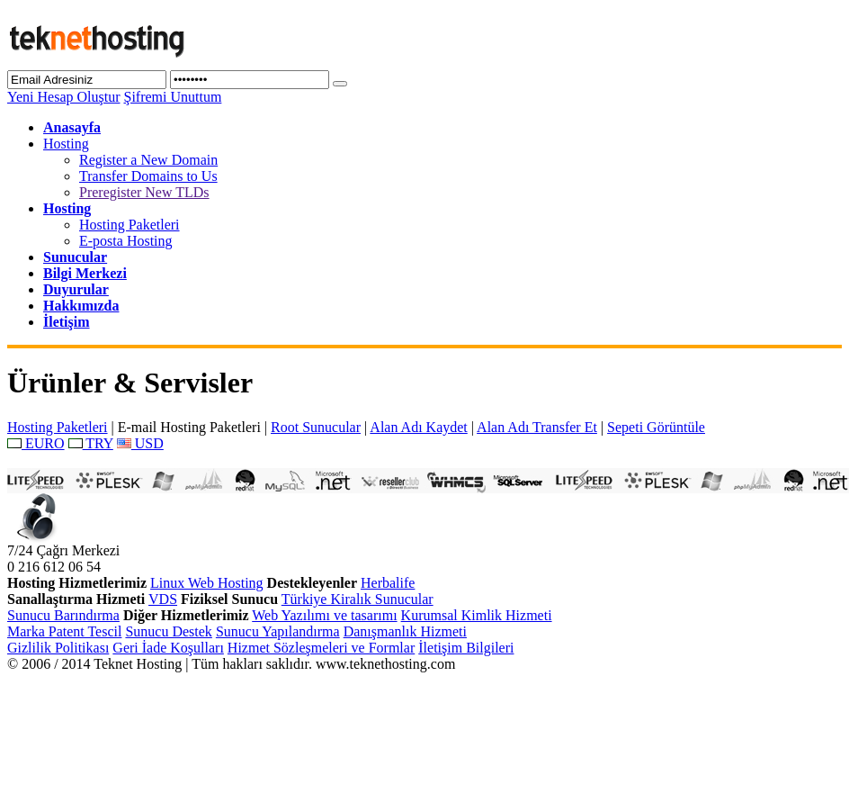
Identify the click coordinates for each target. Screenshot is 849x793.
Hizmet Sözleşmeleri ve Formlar (321, 647)
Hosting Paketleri (129, 224)
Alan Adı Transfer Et (537, 427)
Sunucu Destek (168, 631)
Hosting (66, 143)
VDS (162, 599)
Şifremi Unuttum (172, 96)
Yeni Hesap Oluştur (63, 96)
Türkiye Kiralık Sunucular (357, 599)
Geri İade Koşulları (168, 647)
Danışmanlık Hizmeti (405, 631)
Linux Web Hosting (207, 582)
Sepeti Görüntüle (656, 427)
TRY (90, 443)
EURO (36, 443)
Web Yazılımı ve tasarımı (324, 615)
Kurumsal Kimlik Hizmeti (476, 615)
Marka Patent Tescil (64, 631)
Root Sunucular (316, 427)
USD (140, 443)
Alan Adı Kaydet (418, 427)
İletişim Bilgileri (466, 647)
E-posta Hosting (126, 240)
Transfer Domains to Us (148, 176)
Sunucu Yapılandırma (278, 631)
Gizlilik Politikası (58, 647)
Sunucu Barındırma (63, 615)
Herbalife (388, 582)
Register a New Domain (148, 159)
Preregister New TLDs (144, 192)
